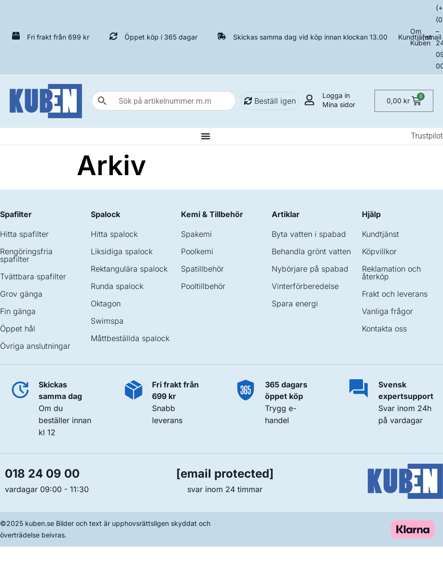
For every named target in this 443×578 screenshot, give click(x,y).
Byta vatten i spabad (309, 234)
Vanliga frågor (387, 311)
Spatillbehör (202, 269)
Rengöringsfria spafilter (26, 255)
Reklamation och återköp (391, 272)
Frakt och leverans (395, 294)
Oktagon (106, 303)
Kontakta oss (384, 328)
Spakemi (196, 234)
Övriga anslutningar (35, 346)
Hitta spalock (114, 234)
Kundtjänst (415, 37)
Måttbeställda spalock (130, 338)
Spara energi (295, 303)
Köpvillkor (379, 251)
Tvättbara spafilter (33, 276)
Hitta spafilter (24, 234)
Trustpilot (427, 135)
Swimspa (107, 321)
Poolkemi (197, 251)
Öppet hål (17, 328)
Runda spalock (117, 286)
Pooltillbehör (203, 286)
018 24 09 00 (42, 474)
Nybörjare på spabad (310, 269)
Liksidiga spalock (121, 251)
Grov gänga (21, 294)
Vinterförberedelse (305, 286)
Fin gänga (18, 311)
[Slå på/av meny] (205, 136)
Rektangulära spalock (129, 269)
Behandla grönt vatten (311, 251)
